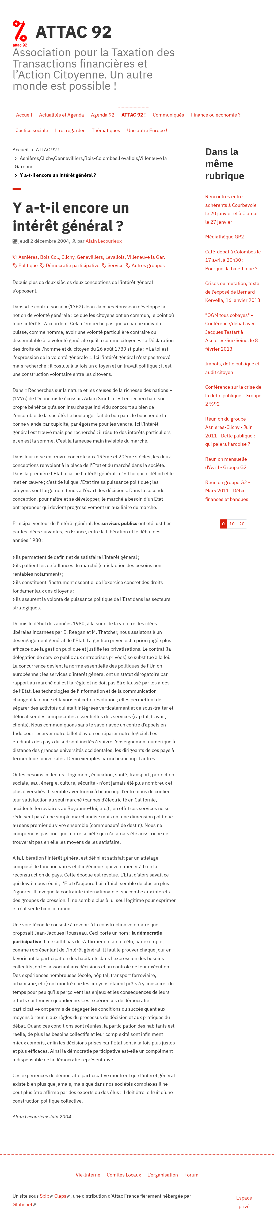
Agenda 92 (103, 115)
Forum (191, 1175)
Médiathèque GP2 (224, 237)
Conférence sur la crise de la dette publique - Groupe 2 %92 (233, 395)
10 (232, 523)
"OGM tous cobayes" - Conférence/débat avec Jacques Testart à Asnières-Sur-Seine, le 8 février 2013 (231, 332)
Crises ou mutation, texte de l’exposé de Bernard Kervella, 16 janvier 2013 (232, 291)
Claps (60, 1196)
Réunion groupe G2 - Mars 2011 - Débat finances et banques (227, 490)
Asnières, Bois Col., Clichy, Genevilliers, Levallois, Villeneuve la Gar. (89, 257)
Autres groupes (145, 265)
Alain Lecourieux (104, 241)
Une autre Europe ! (147, 130)
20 (242, 523)
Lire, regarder (70, 130)
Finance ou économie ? (216, 115)
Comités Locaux (124, 1175)
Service (113, 265)
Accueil (24, 115)
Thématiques (106, 130)
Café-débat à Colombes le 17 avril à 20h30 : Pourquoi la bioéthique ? (233, 260)
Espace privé (244, 1202)
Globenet (22, 1204)
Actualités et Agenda (61, 115)
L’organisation (162, 1175)
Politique (25, 265)
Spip (44, 1196)
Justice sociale (32, 130)
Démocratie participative (70, 265)
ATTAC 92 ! (133, 115)
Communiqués (168, 115)
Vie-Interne (88, 1175)
